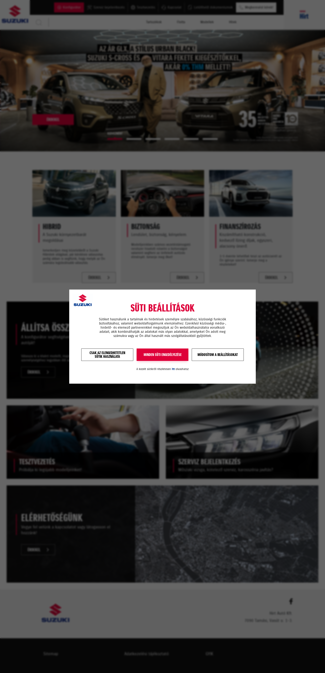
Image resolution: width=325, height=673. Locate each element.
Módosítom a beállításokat (218, 354)
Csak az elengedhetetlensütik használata (107, 355)
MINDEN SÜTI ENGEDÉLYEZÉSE (163, 354)
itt (173, 369)
